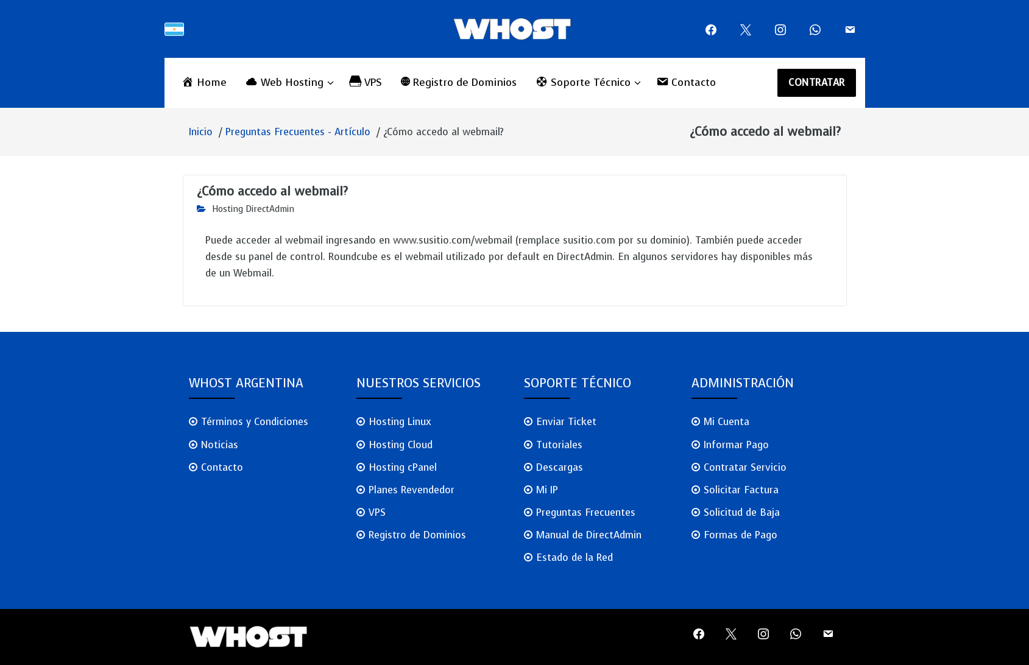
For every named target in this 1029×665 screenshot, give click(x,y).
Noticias (219, 444)
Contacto (222, 467)
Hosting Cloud (401, 444)
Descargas (559, 467)
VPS (377, 512)
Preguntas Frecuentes (585, 512)
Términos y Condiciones (254, 421)
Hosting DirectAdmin (253, 209)
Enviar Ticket (566, 421)
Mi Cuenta (726, 421)
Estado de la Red (574, 557)
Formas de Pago (740, 535)
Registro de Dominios (417, 535)
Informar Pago (736, 444)
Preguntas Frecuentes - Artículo (297, 131)
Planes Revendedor (411, 490)
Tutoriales (559, 444)
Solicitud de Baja (742, 512)
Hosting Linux (400, 421)
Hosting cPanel (403, 467)
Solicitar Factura (741, 490)
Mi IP (547, 490)
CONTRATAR (816, 82)
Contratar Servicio (745, 467)
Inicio (201, 131)
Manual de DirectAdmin (589, 535)
